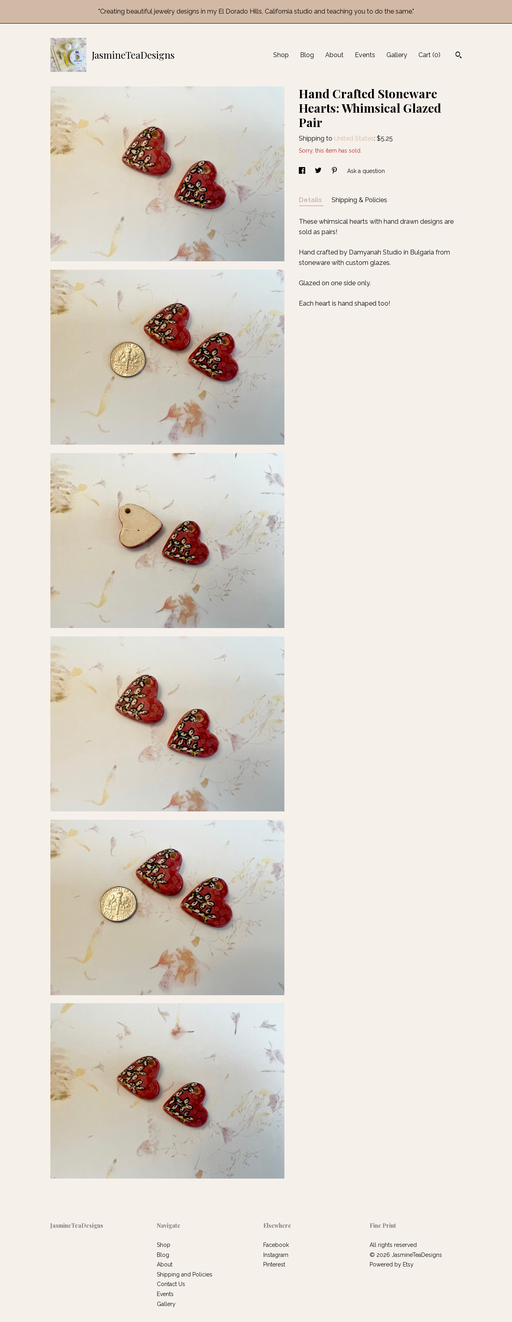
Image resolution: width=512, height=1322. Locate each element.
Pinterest (274, 1264)
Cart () (429, 55)
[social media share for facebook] (303, 171)
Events (365, 55)
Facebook (276, 1245)
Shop (281, 55)
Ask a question (366, 171)
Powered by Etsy (392, 1264)
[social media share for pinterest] (335, 171)
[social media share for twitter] (319, 171)
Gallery (396, 55)
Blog (307, 55)
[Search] (459, 56)
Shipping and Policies (184, 1274)
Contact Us (171, 1284)
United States (354, 138)
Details (311, 200)
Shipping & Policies (359, 200)
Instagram (275, 1255)
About (334, 55)
